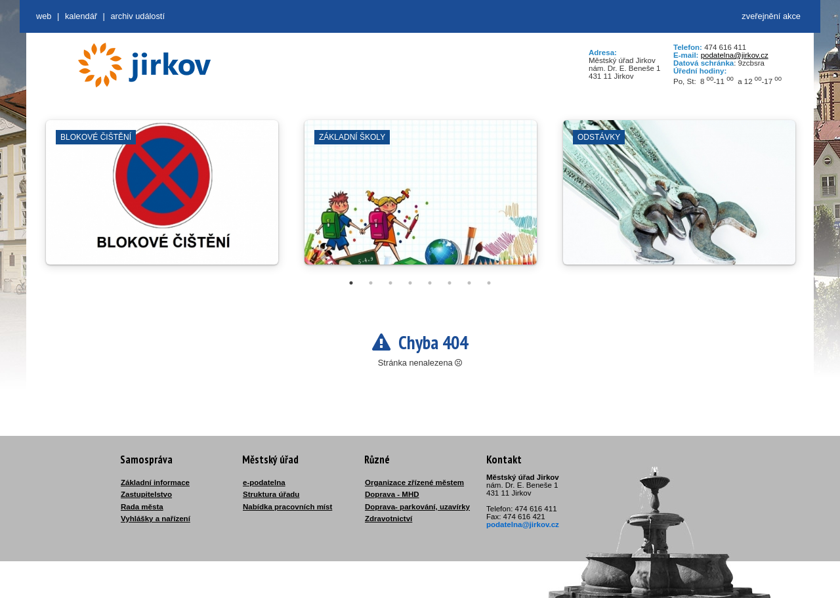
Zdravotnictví (388, 519)
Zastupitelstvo (146, 494)
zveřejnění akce (771, 16)
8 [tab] (488, 282)
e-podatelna (264, 482)
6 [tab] (449, 282)
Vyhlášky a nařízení (155, 519)
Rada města (142, 507)
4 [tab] (410, 282)
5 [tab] (429, 282)
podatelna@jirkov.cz (734, 55)
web (43, 16)
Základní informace (155, 482)
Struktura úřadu (271, 494)
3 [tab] (390, 282)
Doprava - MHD (392, 494)
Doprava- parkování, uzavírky (417, 507)
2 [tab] (370, 282)
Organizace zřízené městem (414, 482)
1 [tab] (351, 282)
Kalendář (81, 16)
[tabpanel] (162, 199)
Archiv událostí (137, 16)
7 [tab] (469, 282)
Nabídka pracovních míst (287, 507)
